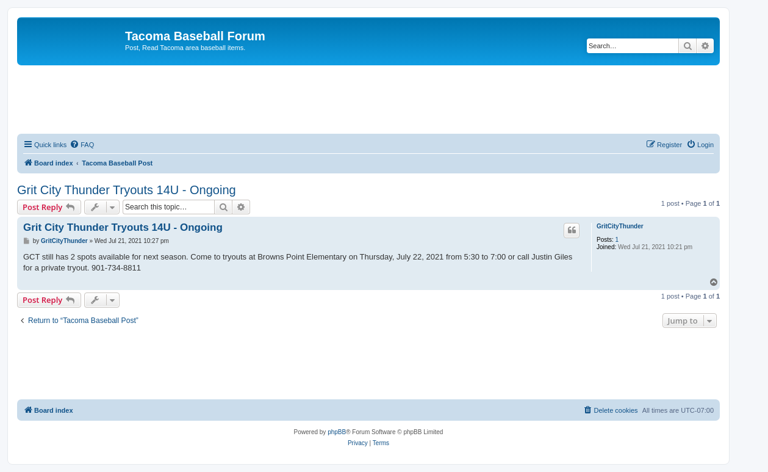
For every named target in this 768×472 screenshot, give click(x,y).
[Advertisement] (368, 98)
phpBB (337, 432)
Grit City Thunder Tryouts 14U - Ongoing (126, 190)
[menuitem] (82, 144)
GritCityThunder (620, 226)
